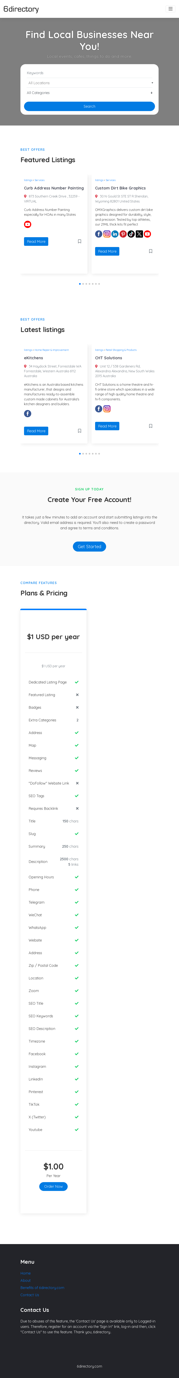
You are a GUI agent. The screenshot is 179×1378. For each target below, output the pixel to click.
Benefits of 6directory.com (42, 1287)
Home (25, 1273)
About (25, 1280)
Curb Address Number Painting (54, 187)
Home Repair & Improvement (52, 349)
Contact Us (29, 1295)
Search (89, 106)
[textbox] (89, 83)
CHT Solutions (108, 357)
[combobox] (89, 83)
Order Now (53, 1186)
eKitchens (33, 357)
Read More (36, 241)
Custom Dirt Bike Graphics (120, 187)
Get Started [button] (89, 546)
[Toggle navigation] (170, 9)
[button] (80, 284)
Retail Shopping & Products (121, 349)
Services (39, 180)
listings (28, 180)
